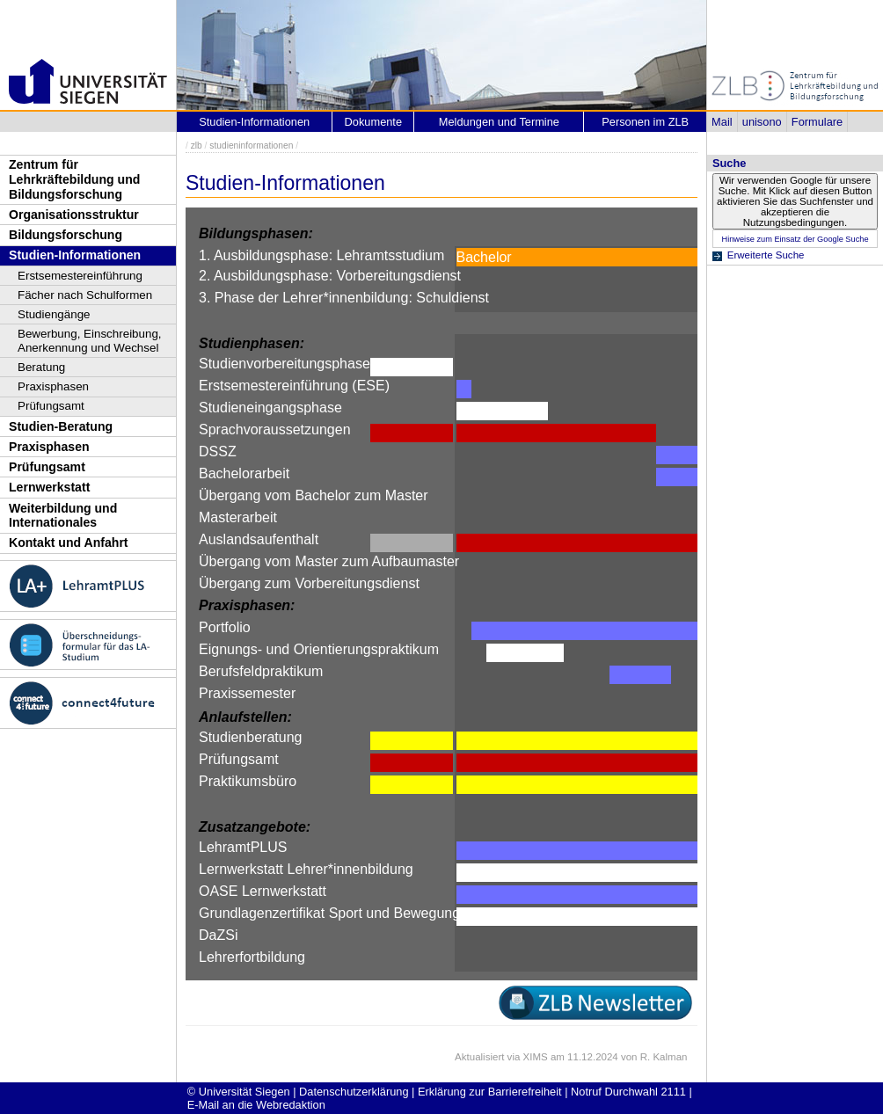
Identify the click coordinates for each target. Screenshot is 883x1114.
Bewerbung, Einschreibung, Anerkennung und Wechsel (90, 340)
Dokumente (373, 121)
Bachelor (484, 257)
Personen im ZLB (645, 121)
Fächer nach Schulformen (85, 295)
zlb (196, 145)
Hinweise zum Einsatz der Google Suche (794, 239)
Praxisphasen (53, 386)
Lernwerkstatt (49, 487)
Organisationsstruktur (74, 215)
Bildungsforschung (65, 235)
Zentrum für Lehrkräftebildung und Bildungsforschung (74, 178)
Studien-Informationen (75, 255)
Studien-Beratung (61, 426)
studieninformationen (251, 145)
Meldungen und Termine (499, 121)
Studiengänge (54, 314)
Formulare (817, 121)
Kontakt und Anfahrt (68, 542)
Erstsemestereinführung (80, 275)
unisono (762, 121)
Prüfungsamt (51, 405)
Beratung (41, 367)
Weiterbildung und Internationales (63, 515)
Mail (722, 121)
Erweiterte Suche (766, 255)
